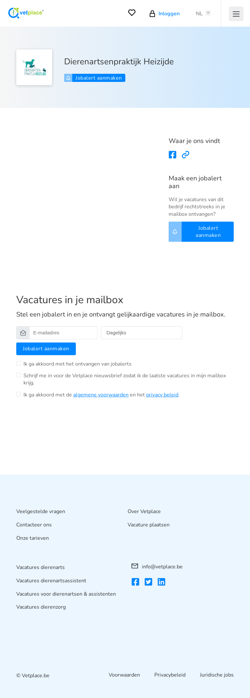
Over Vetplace (144, 511)
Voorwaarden (124, 675)
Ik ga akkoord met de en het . (101, 394)
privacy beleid (162, 394)
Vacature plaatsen (149, 524)
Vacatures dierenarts (40, 567)
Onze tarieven (32, 537)
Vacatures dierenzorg (41, 607)
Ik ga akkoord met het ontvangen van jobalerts (77, 364)
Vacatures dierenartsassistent (51, 580)
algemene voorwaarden (101, 394)
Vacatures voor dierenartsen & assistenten (66, 593)
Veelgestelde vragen (40, 511)
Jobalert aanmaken (94, 78)
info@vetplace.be (157, 566)
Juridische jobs (217, 675)
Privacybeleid (170, 675)
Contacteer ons (34, 524)
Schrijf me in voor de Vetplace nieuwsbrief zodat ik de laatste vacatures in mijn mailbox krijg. (124, 379)
